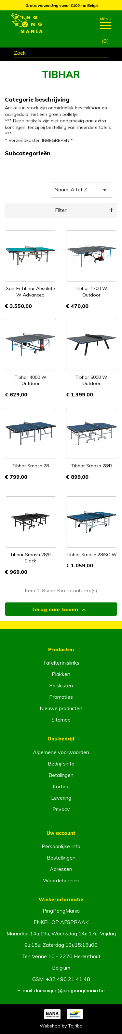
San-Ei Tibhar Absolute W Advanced (30, 291)
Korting (61, 786)
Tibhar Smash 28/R (91, 466)
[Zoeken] (61, 53)
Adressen (61, 869)
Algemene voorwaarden (61, 752)
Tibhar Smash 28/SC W (91, 555)
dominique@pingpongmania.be (69, 990)
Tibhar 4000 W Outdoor (31, 380)
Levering (61, 797)
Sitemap (61, 719)
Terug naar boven (59, 610)
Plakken (61, 674)
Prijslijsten (61, 685)
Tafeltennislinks (61, 662)
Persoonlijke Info (61, 846)
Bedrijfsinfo (61, 763)
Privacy (61, 809)
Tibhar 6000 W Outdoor (91, 380)
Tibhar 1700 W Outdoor (91, 291)
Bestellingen (61, 857)
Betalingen (61, 775)
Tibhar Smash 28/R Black (30, 558)
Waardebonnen (61, 880)
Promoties (61, 697)
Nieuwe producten (61, 708)
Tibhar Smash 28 (30, 466)
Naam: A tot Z (81, 190)
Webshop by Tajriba (61, 1026)
